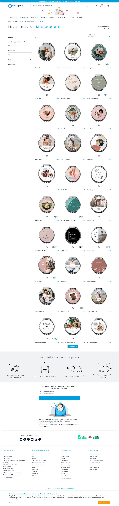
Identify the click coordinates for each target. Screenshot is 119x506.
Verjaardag (35, 473)
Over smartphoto (65, 454)
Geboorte (34, 476)
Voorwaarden (64, 460)
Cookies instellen (14, 503)
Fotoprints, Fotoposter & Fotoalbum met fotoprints (14, 461)
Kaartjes (5, 454)
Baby (33, 456)
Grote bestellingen (95, 463)
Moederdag (35, 469)
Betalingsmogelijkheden (96, 460)
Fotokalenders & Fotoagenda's (11, 475)
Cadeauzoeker (61, 17)
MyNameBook (7, 466)
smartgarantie (93, 456)
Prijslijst (63, 473)
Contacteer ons (94, 454)
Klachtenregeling (65, 465)
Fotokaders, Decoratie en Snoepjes (12, 473)
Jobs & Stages (65, 476)
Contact (79, 17)
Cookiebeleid (64, 471)
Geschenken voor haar (38, 463)
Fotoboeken (6, 458)
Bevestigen (44, 398)
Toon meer (72, 346)
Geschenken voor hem (38, 465)
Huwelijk (34, 458)
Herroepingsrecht (65, 463)
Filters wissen (12, 46)
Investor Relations (66, 478)
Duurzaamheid (65, 456)
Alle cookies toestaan (104, 502)
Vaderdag (34, 471)
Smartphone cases (8, 468)
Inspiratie (71, 17)
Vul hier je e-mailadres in (47, 391)
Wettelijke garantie (66, 467)
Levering (92, 465)
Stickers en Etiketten (8, 470)
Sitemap (63, 458)
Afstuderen (35, 467)
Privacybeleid (64, 469)
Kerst (33, 454)
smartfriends (93, 469)
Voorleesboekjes (7, 477)
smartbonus (93, 458)
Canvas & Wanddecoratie (10, 464)
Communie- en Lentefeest (39, 460)
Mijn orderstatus (94, 467)
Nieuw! (52, 17)
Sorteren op (92, 34)
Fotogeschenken (7, 456)
